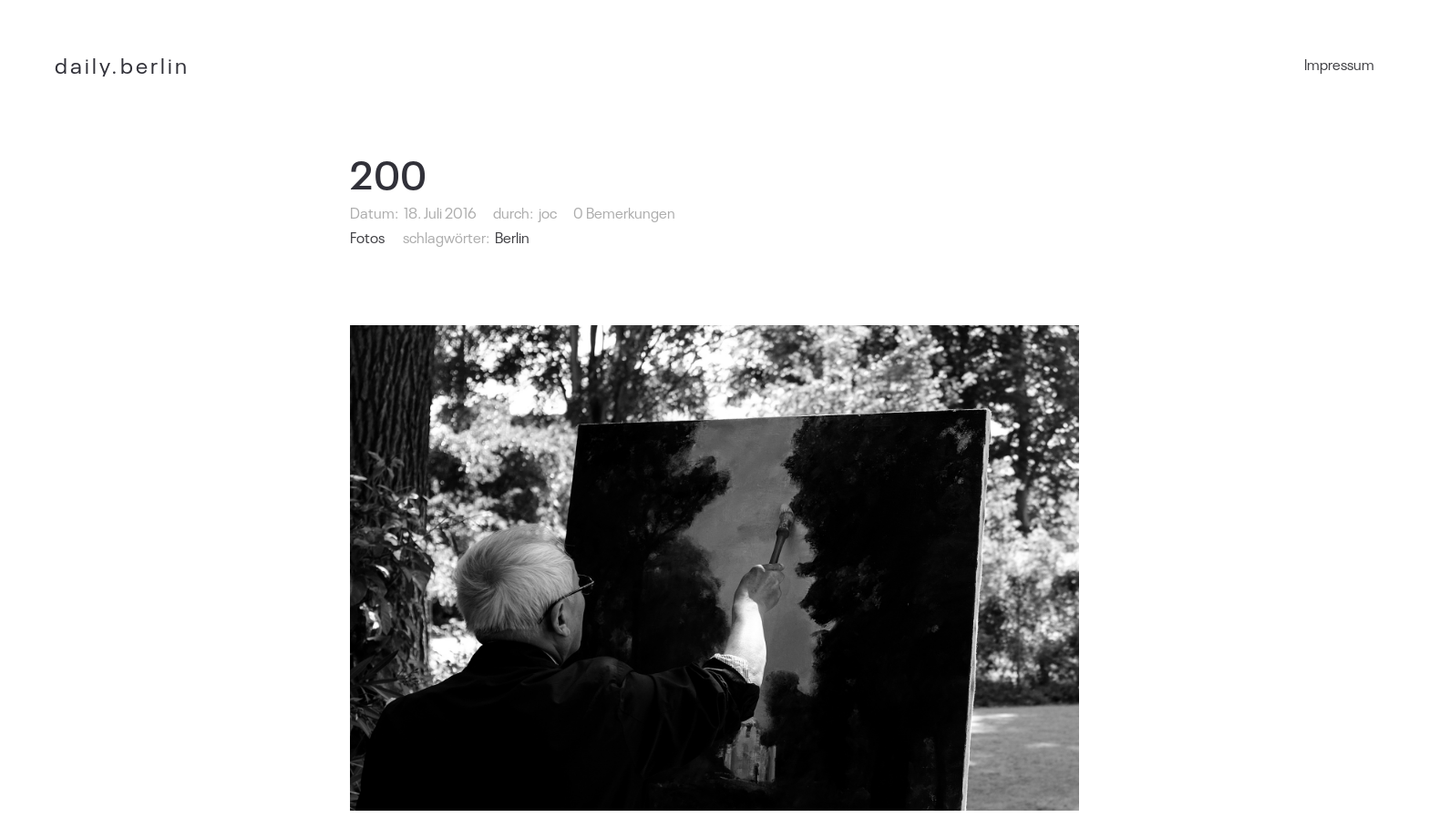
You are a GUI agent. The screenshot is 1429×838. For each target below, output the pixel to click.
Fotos (367, 237)
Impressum (1339, 63)
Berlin (512, 237)
